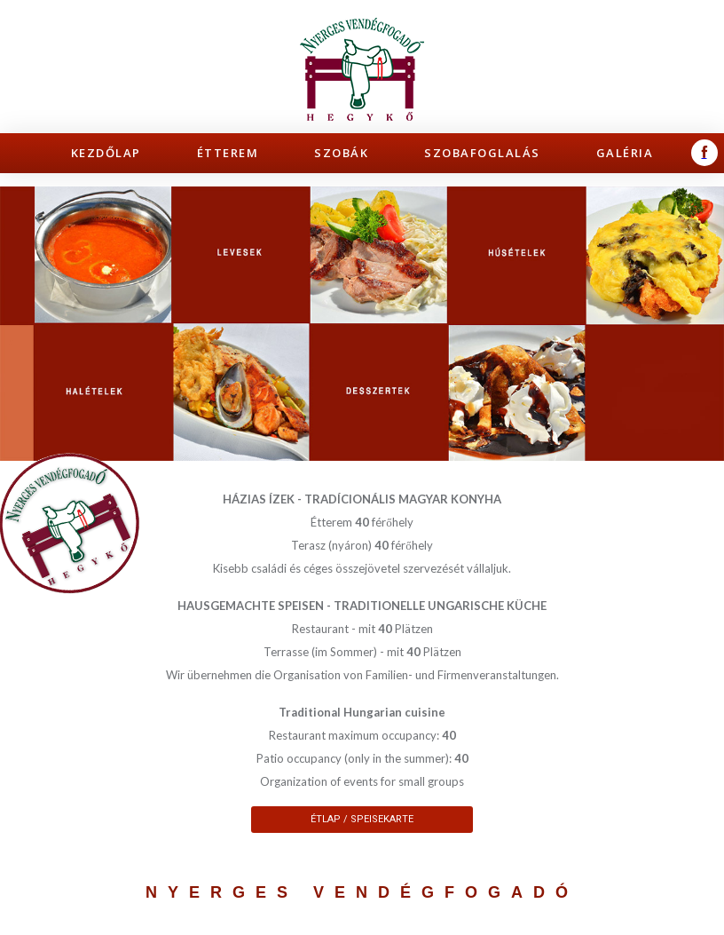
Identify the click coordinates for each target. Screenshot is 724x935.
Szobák (341, 153)
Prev (23, 324)
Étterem (228, 153)
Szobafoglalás (482, 153)
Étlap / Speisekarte (362, 819)
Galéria (625, 153)
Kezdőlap (106, 153)
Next (701, 324)
